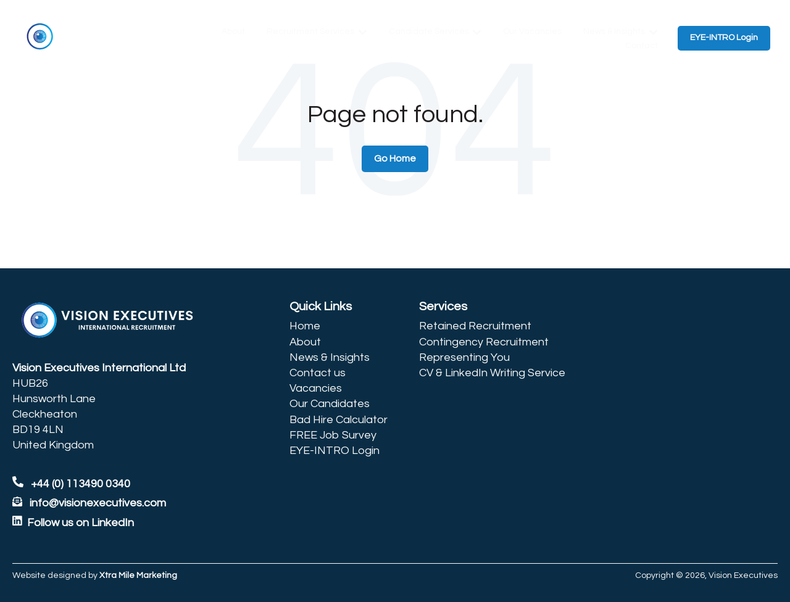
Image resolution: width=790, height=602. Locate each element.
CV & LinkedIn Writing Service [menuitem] (492, 373)
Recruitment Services (310, 31)
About (233, 31)
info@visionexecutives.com (98, 503)
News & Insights (614, 31)
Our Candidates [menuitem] (329, 404)
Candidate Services (429, 31)
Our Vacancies (532, 31)
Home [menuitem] (304, 326)
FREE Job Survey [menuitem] (332, 435)
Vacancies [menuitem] (315, 388)
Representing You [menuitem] (464, 357)
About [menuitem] (305, 342)
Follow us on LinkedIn (80, 523)
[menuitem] (338, 306)
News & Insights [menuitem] (329, 357)
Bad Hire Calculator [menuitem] (338, 420)
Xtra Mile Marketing (138, 575)
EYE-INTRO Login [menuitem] (334, 450)
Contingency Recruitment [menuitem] (484, 342)
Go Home (395, 158)
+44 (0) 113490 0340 (71, 484)
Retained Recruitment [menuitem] (475, 326)
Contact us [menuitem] (317, 373)
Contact (641, 45)
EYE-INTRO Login (724, 37)
